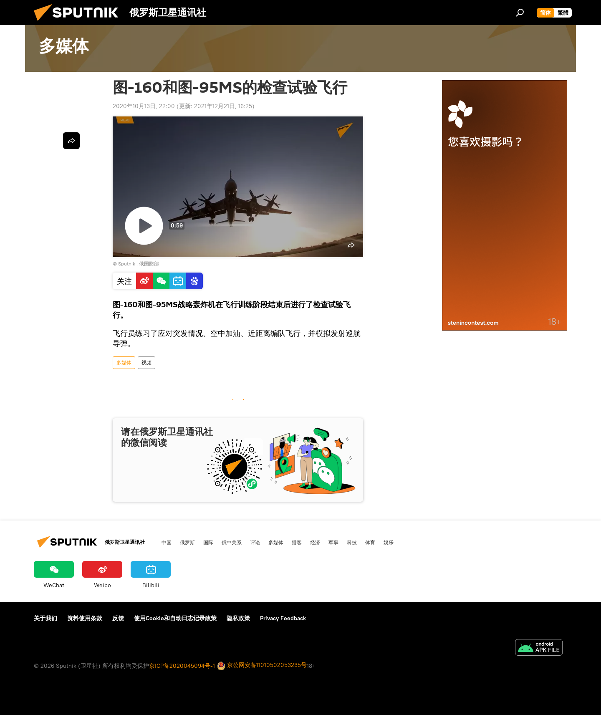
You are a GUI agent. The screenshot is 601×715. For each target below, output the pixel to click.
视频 (146, 362)
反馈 (118, 618)
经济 (315, 542)
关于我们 (45, 618)
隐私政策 (238, 618)
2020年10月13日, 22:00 (144, 106)
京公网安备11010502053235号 (262, 665)
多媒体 (123, 362)
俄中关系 (232, 542)
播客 (297, 542)
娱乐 (389, 542)
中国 (167, 542)
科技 (352, 542)
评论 (255, 542)
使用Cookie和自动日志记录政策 (175, 618)
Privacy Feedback (283, 618)
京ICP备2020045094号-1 (182, 666)
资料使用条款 (84, 618)
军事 (333, 542)
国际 (208, 542)
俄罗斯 (187, 542)
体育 (370, 542)
